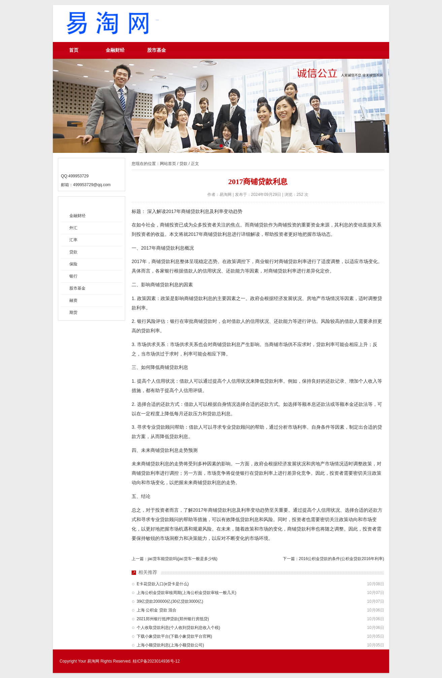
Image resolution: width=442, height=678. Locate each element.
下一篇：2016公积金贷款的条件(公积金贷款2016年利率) (333, 558)
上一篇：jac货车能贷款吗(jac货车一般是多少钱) (174, 558)
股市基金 (156, 50)
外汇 (73, 227)
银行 (73, 276)
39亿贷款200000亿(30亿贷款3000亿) (170, 601)
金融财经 (115, 50)
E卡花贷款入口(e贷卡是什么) (163, 584)
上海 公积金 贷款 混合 (156, 610)
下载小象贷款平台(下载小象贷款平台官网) (174, 636)
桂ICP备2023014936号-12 (156, 661)
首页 (73, 50)
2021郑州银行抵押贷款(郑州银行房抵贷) (173, 619)
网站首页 (168, 163)
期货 (73, 312)
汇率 (73, 240)
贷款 (73, 252)
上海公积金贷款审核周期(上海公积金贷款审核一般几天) (186, 592)
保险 (73, 264)
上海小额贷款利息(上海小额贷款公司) (170, 645)
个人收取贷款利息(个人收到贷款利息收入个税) (178, 627)
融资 (73, 300)
